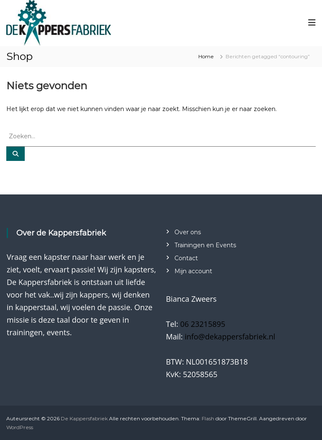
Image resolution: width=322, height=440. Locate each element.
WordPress (19, 427)
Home (206, 56)
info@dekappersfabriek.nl (229, 336)
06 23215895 (203, 324)
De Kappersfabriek (84, 418)
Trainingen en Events (205, 245)
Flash (208, 418)
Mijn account (193, 271)
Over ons (187, 232)
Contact (186, 258)
